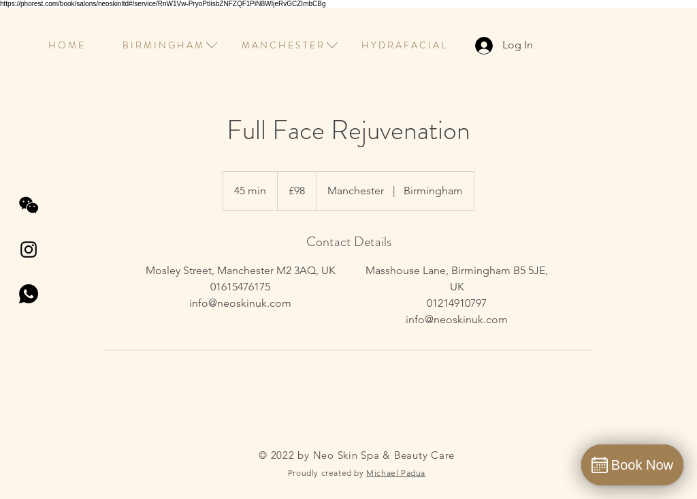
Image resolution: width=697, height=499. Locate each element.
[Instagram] (28, 249)
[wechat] (28, 205)
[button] (162, 45)
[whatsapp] (28, 294)
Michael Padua (395, 473)
